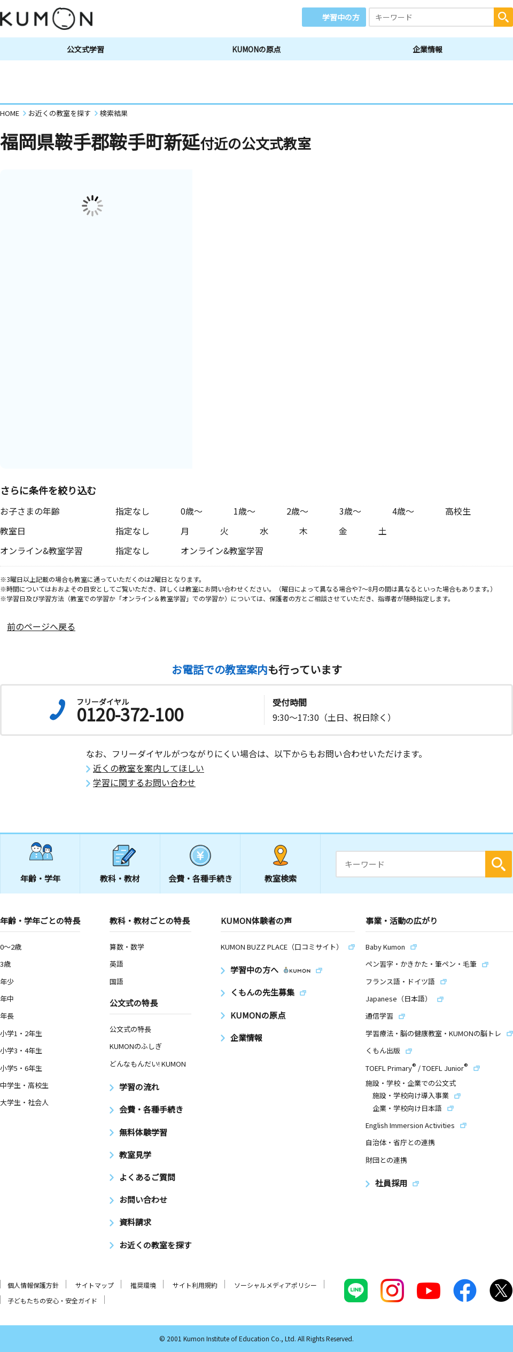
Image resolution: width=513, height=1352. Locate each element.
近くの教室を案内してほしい (148, 768)
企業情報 (427, 49)
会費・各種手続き (200, 878)
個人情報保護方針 (33, 1284)
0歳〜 (192, 510)
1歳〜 (244, 510)
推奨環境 (143, 1284)
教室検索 (281, 878)
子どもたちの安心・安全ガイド (52, 1300)
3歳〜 (350, 510)
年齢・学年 (40, 878)
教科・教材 (120, 878)
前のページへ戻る (41, 626)
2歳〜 (297, 510)
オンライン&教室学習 (222, 550)
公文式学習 (85, 49)
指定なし (132, 510)
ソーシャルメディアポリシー (275, 1284)
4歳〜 (403, 510)
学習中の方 (341, 17)
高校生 (458, 510)
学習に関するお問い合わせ (144, 782)
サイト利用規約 (195, 1284)
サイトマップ (94, 1284)
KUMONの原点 (256, 49)
